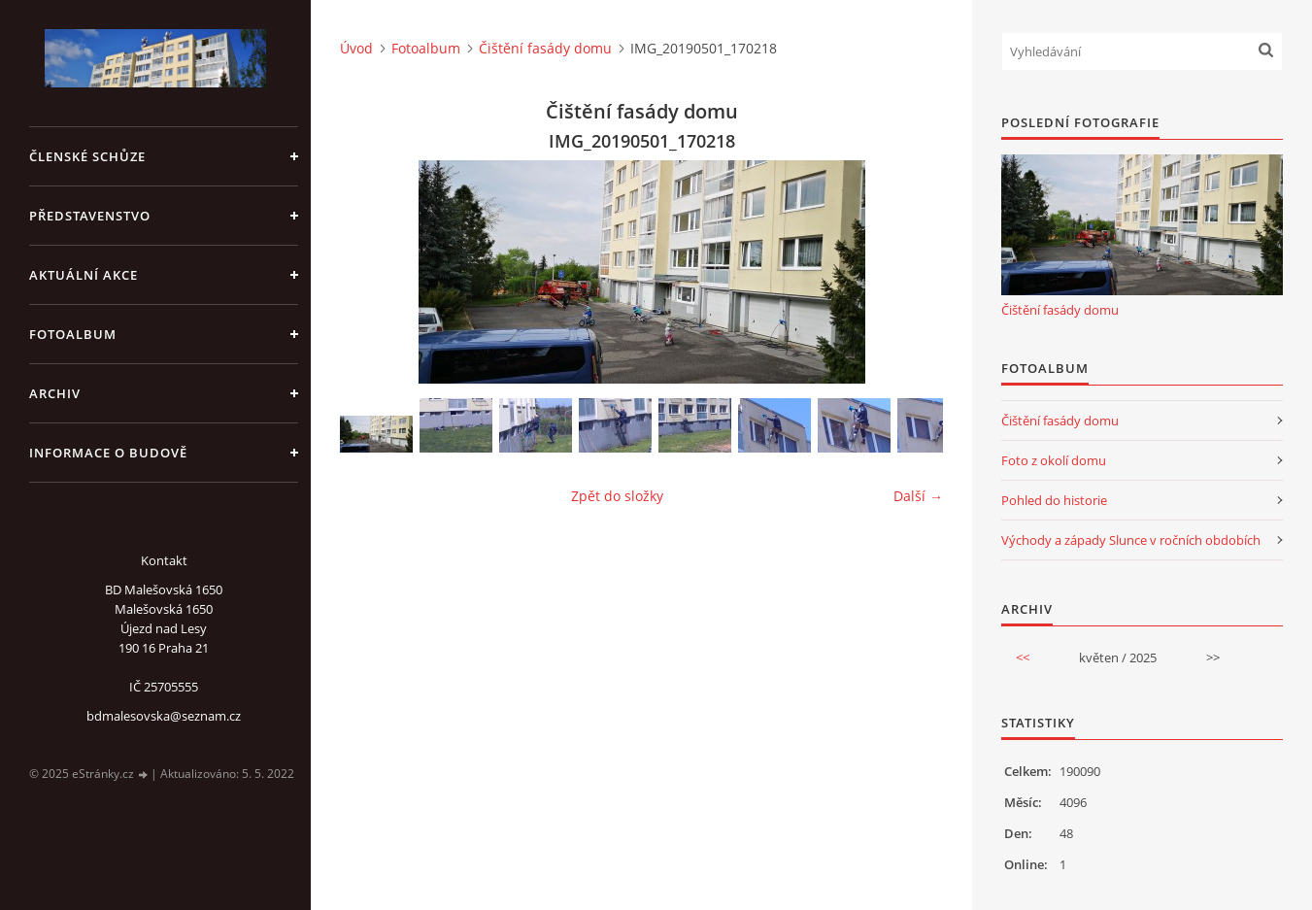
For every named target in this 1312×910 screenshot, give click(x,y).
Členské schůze (87, 156)
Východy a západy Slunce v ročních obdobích (1131, 540)
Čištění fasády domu (545, 48)
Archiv (55, 393)
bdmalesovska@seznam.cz (163, 716)
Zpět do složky (617, 496)
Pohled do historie (1054, 500)
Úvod (356, 48)
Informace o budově (108, 452)
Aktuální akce (83, 275)
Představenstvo (90, 215)
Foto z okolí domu (1053, 460)
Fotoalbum (73, 334)
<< (1022, 657)
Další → (918, 496)
